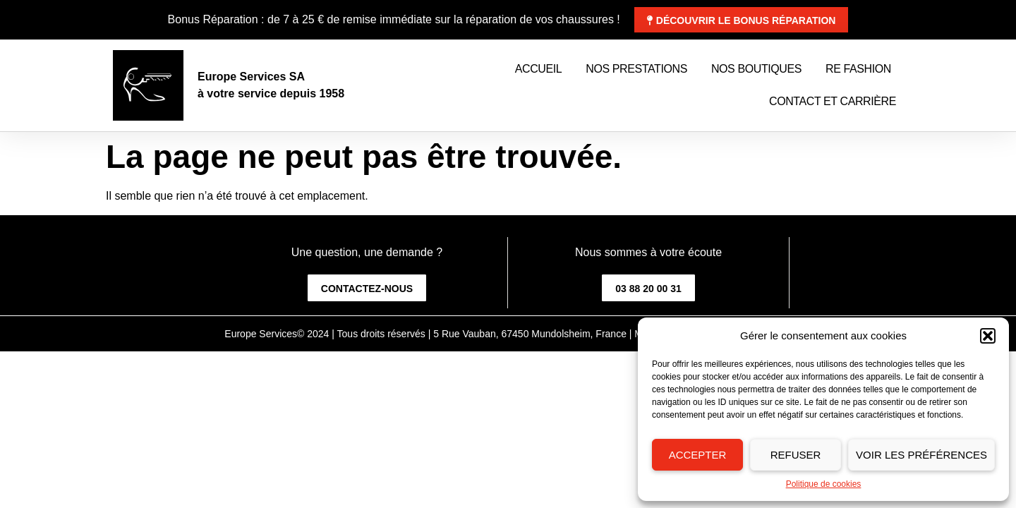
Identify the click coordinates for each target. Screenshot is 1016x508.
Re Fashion (858, 69)
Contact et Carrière (832, 101)
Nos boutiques (756, 69)
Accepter (698, 455)
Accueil (538, 69)
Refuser (795, 455)
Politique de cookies (823, 484)
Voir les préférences (921, 455)
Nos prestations (636, 69)
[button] (988, 336)
